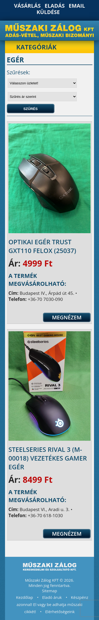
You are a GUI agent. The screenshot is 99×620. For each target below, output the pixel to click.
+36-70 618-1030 (45, 515)
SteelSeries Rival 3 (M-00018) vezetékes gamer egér (47, 458)
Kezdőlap (24, 597)
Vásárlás (27, 5)
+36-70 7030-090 (45, 299)
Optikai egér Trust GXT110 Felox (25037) (42, 246)
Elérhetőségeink (60, 611)
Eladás (55, 5)
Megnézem (67, 317)
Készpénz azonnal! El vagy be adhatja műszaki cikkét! (52, 604)
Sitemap (49, 590)
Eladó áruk (52, 597)
